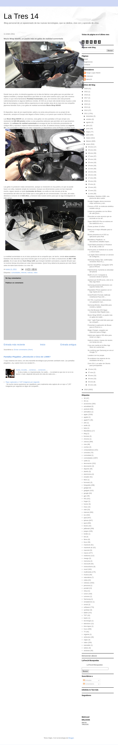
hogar (86, 501)
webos (86, 648)
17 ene (90, 178)
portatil (86, 588)
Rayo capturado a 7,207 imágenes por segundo (22, 382)
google (86, 493)
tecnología (87, 621)
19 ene (90, 172)
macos (86, 553)
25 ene (90, 162)
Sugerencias (88, 62)
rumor (86, 594)
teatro (86, 618)
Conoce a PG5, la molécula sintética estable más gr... (100, 207)
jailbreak (87, 528)
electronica (87, 474)
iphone (86, 520)
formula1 (87, 482)
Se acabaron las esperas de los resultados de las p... (99, 359)
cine (85, 444)
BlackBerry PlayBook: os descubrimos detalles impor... (99, 241)
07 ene (90, 372)
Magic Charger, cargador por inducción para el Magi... (98, 331)
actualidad (87, 406)
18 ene (90, 175)
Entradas (87, 680)
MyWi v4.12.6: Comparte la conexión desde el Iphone (98, 276)
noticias (30, 272)
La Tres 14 (21, 16)
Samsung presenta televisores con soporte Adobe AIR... (100, 286)
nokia (86, 580)
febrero (89, 141)
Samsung (87, 599)
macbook (87, 545)
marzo (88, 138)
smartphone (88, 602)
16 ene (90, 181)
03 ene (90, 382)
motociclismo (88, 566)
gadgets (86, 490)
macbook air (88, 547)
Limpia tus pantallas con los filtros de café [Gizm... (99, 212)
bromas (86, 436)
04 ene (90, 379)
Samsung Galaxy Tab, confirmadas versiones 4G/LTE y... (100, 261)
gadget (86, 488)
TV (85, 632)
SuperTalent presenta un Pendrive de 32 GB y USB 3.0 (100, 246)
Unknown (89, 76)
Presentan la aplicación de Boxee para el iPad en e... (99, 326)
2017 (86, 98)
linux (85, 542)
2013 (86, 107)
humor (86, 504)
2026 (86, 88)
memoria (87, 561)
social (86, 604)
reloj (85, 591)
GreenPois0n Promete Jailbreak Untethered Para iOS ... (99, 296)
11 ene (90, 193)
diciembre (90, 116)
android (86, 409)
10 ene (90, 369)
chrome (86, 439)
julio (87, 125)
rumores (87, 596)
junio (88, 128)
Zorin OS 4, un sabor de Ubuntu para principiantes (99, 364)
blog (85, 433)
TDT (85, 615)
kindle (86, 534)
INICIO (84, 723)
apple (86, 414)
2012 (86, 110)
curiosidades (15, 272)
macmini (87, 550)
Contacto (87, 64)
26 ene (90, 159)
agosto (88, 122)
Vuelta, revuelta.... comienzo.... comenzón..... (32, 370)
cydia (85, 461)
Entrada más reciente (14, 344)
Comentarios (88, 684)
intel (85, 509)
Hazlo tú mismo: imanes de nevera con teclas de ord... (100, 341)
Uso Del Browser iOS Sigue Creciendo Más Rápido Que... (99, 311)
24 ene (90, 165)
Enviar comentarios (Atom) (23, 350)
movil (85, 569)
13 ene (90, 187)
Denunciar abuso (89, 656)
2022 (86, 92)
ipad (85, 518)
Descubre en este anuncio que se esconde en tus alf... (99, 217)
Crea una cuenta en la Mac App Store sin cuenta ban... (99, 346)
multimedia (87, 572)
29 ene (90, 150)
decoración (88, 466)
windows (87, 651)
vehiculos (87, 637)
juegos (86, 531)
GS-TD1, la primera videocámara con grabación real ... (99, 301)
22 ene (90, 169)
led (85, 537)
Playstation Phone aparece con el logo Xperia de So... (99, 291)
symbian (87, 610)
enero (88, 144)
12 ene (90, 190)
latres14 (89, 79)
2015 (86, 104)
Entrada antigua (68, 344)
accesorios (87, 404)
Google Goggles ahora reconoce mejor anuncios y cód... (99, 202)
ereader (86, 477)
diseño (86, 471)
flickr (85, 480)
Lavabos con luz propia (96, 355)
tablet (86, 613)
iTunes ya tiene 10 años (96, 226)
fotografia (87, 485)
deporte (86, 469)
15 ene (90, 184)
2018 (86, 95)
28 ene (90, 153)
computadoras (89, 450)
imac (85, 507)
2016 (86, 101)
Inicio (42, 344)
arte (85, 423)
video (35, 272)
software (87, 607)
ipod (85, 523)
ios (85, 515)
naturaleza (87, 577)
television (87, 623)
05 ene (90, 375)
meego (86, 558)
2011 (86, 113)
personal (87, 585)
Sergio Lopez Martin (93, 73)
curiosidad (87, 455)
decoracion (88, 463)
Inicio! (86, 59)
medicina (87, 556)
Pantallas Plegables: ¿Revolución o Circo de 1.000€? (27, 357)
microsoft (87, 564)
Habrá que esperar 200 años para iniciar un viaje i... (100, 336)
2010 (86, 389)
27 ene (90, 156)
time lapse (87, 626)
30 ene (90, 147)
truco (85, 629)
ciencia (86, 442)
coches (86, 447)
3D (85, 398)
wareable (87, 645)
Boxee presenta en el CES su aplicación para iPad (98, 235)
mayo (88, 132)
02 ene (90, 385)
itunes (86, 526)
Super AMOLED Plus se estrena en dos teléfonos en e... (100, 222)
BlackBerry (87, 431)
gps (85, 496)
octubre (89, 119)
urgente (86, 634)
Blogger (71, 738)
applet (86, 417)
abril (88, 135)
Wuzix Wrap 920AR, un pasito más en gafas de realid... (100, 316)
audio (86, 425)
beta (85, 428)
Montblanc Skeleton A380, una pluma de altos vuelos (98, 197)
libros (86, 539)
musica (86, 575)
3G (85, 401)
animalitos (87, 412)
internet (23, 272)
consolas (87, 452)
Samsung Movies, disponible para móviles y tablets (100, 306)
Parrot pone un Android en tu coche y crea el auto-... (100, 251)
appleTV (87, 420)
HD (85, 499)
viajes (86, 640)
